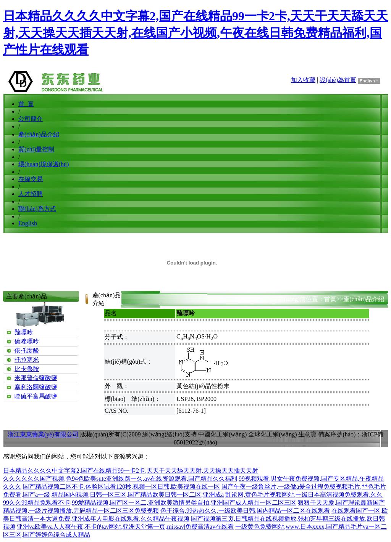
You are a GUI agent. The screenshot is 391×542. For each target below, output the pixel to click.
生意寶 (307, 434)
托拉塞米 (27, 359)
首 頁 (26, 104)
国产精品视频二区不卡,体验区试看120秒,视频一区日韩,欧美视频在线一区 (121, 486)
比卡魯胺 (27, 369)
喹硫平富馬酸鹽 (36, 396)
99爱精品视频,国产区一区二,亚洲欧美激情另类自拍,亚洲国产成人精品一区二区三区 (184, 502)
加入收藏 (303, 80)
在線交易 (30, 179)
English (27, 223)
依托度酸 (27, 350)
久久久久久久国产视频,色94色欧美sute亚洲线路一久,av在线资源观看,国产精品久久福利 (120, 478)
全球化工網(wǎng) (272, 434)
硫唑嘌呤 (27, 341)
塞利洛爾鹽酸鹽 (36, 387)
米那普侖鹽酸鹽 (36, 378)
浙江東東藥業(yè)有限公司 (43, 434)
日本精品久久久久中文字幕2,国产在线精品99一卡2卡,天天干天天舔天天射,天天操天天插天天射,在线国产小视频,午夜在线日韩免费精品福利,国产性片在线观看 (195, 32)
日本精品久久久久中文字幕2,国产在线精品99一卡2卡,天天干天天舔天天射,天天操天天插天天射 (130, 470)
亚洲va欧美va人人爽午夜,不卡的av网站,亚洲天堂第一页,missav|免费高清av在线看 (125, 526)
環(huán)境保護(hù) (43, 164)
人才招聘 (30, 194)
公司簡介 (30, 118)
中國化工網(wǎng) (222, 434)
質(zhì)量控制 (36, 149)
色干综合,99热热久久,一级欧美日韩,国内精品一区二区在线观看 (245, 510)
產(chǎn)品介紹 (38, 134)
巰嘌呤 (24, 332)
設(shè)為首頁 (338, 80)
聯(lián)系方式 (37, 208)
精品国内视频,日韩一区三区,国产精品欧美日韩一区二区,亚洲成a (138, 494)
